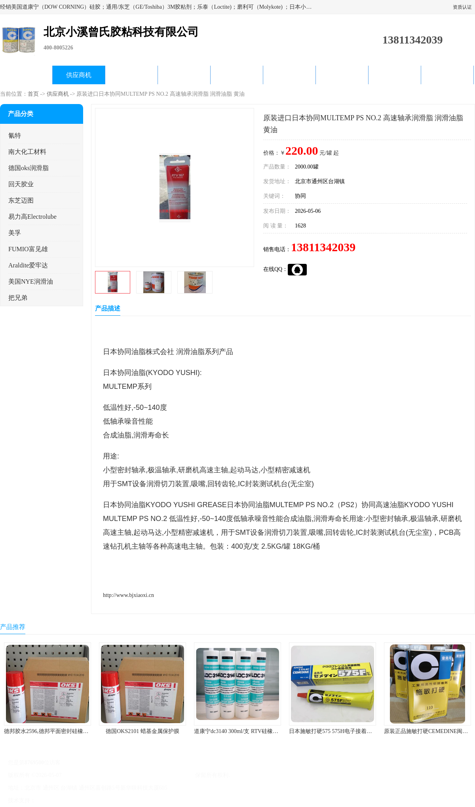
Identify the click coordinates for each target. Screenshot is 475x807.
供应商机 (78, 75)
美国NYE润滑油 (30, 281)
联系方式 (447, 75)
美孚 (14, 232)
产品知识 (289, 75)
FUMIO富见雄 (28, 249)
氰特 (14, 135)
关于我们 (184, 75)
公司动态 (236, 75)
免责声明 (77, 800)
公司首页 (26, 75)
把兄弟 (17, 297)
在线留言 (394, 75)
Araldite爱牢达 (28, 265)
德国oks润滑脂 (28, 168)
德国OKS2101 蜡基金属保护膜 (142, 731)
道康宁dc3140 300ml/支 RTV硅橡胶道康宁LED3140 (255, 731)
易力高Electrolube (32, 216)
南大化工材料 (27, 151)
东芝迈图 (21, 200)
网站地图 (130, 800)
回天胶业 (21, 184)
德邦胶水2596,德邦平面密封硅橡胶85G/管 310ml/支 (66, 731)
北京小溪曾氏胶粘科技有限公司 (155, 775)
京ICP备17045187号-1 (89, 775)
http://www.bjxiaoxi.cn (128, 595)
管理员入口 (104, 800)
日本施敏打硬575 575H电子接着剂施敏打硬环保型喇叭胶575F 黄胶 (370, 731)
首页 (33, 94)
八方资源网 (51, 800)
